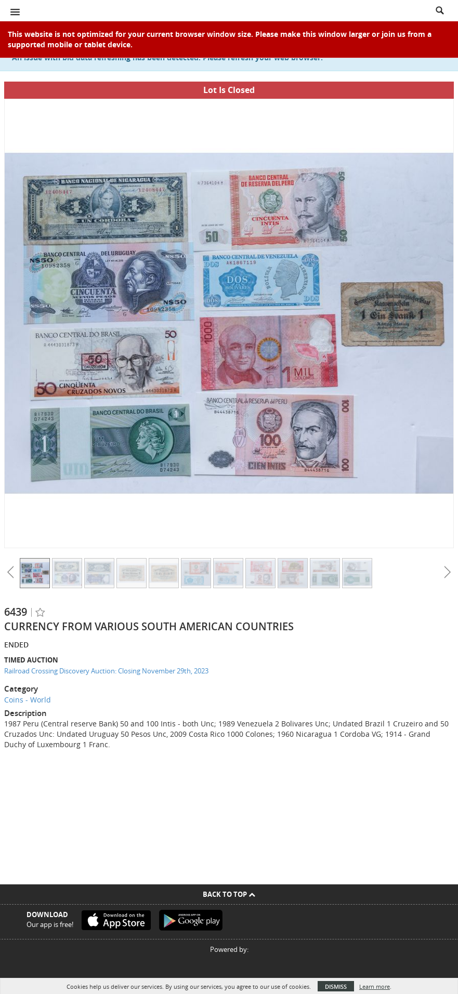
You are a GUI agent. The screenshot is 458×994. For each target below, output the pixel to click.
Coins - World (27, 700)
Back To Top (229, 894)
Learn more (374, 986)
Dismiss (336, 986)
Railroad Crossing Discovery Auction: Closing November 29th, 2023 (106, 670)
